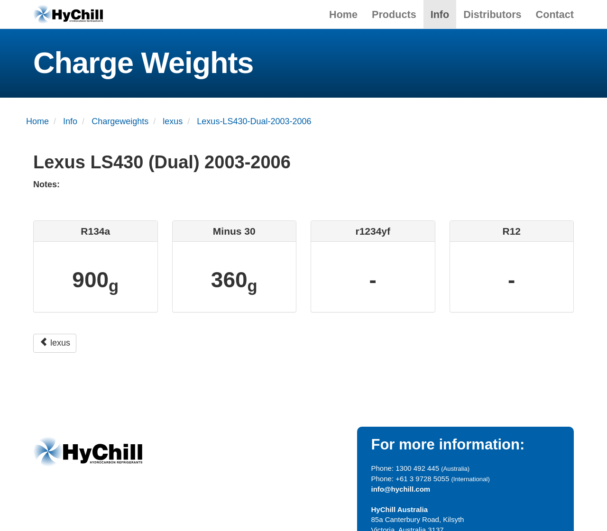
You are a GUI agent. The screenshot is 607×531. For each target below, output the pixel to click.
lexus (54, 343)
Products (394, 14)
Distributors (492, 14)
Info (440, 14)
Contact (555, 14)
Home (343, 14)
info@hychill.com (401, 489)
